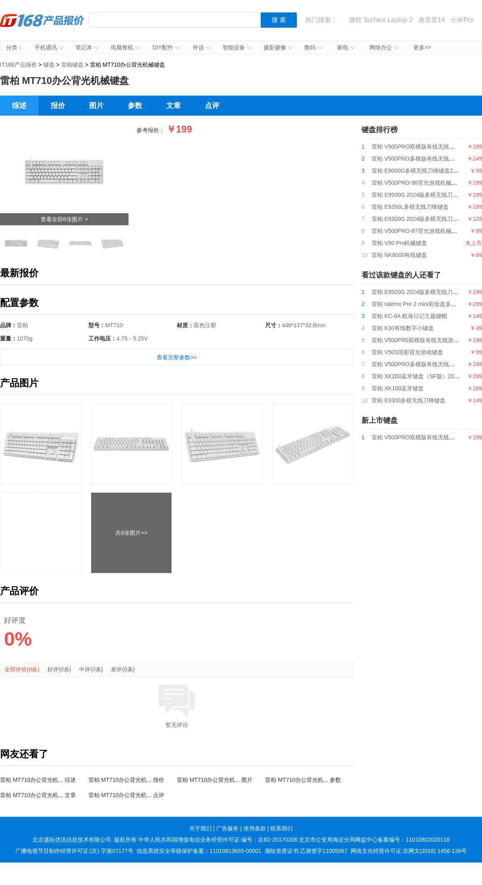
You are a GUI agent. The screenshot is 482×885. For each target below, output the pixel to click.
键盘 (49, 64)
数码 (313, 47)
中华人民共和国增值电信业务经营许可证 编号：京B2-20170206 (217, 839)
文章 (173, 106)
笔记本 (87, 47)
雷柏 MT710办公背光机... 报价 (126, 780)
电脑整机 (125, 47)
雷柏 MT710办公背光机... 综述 (38, 780)
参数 (135, 106)
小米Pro (462, 19)
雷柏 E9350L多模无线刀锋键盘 (410, 207)
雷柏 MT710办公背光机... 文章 (38, 795)
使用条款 (254, 828)
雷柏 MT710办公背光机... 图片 (215, 780)
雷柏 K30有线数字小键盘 (403, 328)
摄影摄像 (278, 47)
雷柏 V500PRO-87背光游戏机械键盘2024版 (426, 231)
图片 (96, 106)
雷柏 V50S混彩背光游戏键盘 (407, 352)
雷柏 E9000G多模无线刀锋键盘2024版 (420, 170)
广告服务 (227, 828)
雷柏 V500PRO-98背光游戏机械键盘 (417, 182)
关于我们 (200, 828)
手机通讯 (49, 47)
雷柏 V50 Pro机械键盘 (399, 243)
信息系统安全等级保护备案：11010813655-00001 (199, 851)
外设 (202, 47)
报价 (58, 106)
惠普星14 (432, 19)
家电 (346, 47)
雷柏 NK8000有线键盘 (399, 255)
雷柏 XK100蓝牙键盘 (398, 388)
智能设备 (237, 47)
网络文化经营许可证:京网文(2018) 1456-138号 (409, 851)
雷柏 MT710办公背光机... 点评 (126, 795)
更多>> (422, 47)
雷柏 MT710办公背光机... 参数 (303, 780)
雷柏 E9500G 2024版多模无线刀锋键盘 (421, 195)
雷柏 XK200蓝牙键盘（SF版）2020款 (419, 376)
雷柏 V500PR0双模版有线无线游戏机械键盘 (427, 340)
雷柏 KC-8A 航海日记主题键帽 (409, 316)
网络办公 (384, 47)
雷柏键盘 (72, 64)
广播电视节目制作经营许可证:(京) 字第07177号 (74, 851)
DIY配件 (166, 47)
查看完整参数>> (177, 357)
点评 (212, 106)
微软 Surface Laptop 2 (381, 19)
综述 (19, 106)
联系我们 (281, 828)
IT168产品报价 (42, 26)
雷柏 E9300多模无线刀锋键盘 (408, 400)
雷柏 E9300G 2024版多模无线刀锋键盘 (421, 219)
